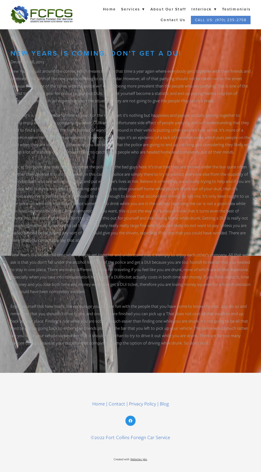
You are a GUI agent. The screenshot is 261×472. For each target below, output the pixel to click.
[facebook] (130, 421)
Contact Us (173, 19)
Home (109, 9)
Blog (164, 403)
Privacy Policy (142, 403)
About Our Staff (168, 9)
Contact (117, 403)
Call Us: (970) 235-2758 (220, 19)
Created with (130, 459)
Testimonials (236, 9)
